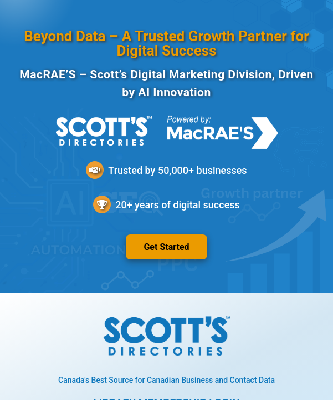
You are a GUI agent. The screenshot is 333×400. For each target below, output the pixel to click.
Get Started (166, 247)
